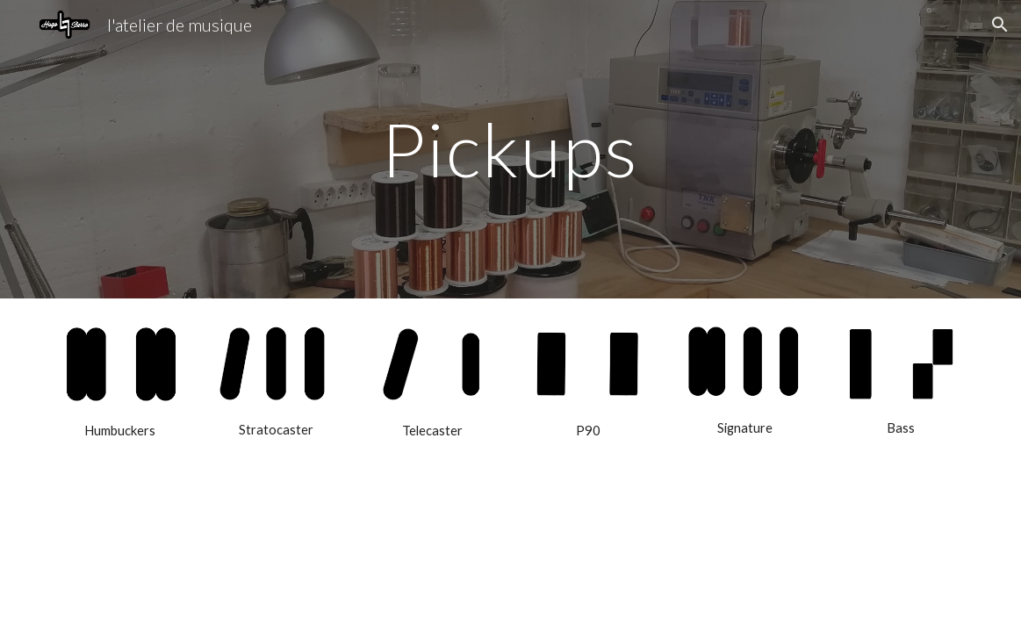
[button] (1000, 25)
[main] (510, 148)
